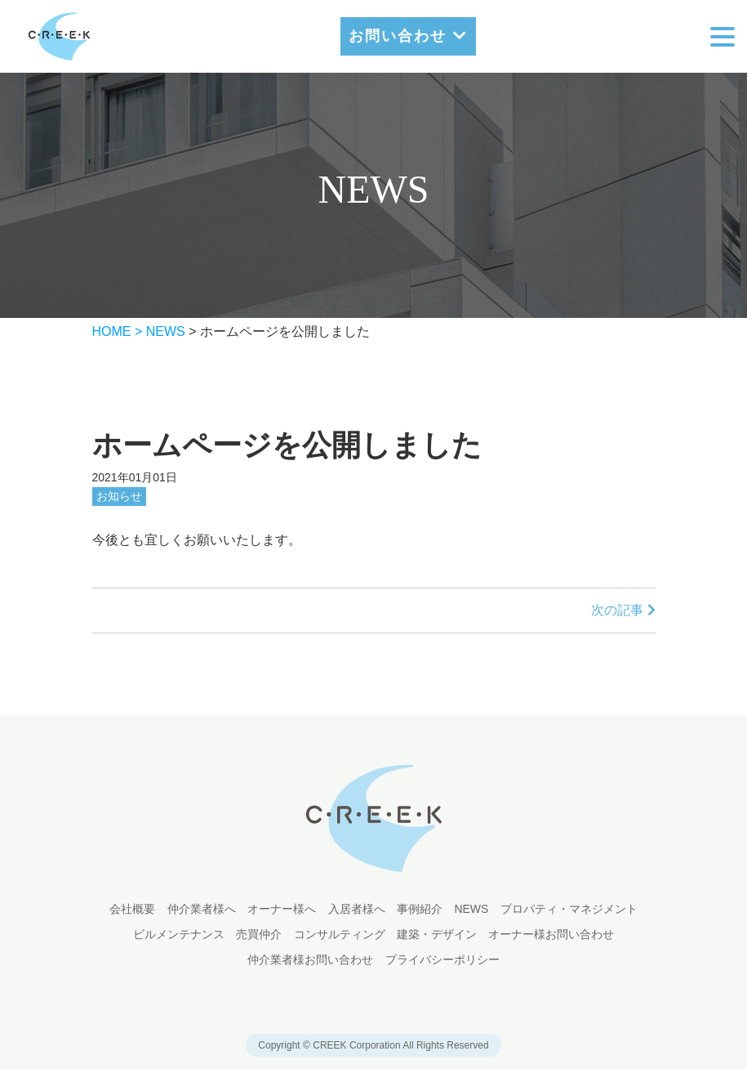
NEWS (471, 908)
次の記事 (623, 610)
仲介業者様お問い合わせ (310, 959)
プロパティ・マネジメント (569, 908)
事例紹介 (419, 908)
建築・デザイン (437, 934)
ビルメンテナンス (179, 934)
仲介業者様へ (201, 908)
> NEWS (160, 331)
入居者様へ (356, 908)
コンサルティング (339, 934)
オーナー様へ (281, 908)
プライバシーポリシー (442, 959)
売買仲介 (259, 934)
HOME (111, 331)
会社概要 (132, 908)
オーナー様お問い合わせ (551, 934)
